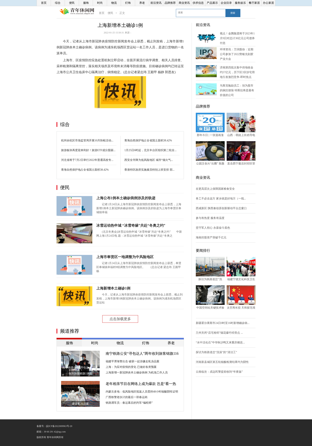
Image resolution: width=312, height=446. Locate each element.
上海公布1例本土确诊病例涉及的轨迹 (125, 198)
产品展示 (212, 2)
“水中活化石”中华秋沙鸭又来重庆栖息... (220, 342)
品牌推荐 (170, 2)
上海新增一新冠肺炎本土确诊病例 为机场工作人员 (137, 372)
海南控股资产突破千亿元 (211, 237)
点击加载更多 (120, 319)
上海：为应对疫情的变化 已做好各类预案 (131, 366)
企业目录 (226, 2)
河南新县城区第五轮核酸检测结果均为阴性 (222, 361)
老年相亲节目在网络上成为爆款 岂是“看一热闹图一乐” (141, 384)
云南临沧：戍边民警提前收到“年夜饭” (219, 371)
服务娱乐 (240, 2)
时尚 (100, 2)
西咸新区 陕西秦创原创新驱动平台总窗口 (221, 208)
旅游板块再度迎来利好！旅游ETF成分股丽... (88, 150)
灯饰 (128, 2)
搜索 (232, 13)
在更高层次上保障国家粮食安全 (215, 188)
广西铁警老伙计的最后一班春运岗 (126, 397)
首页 (44, 2)
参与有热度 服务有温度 (210, 218)
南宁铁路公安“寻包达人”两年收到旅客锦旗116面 (142, 354)
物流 (114, 2)
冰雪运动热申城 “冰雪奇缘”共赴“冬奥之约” (130, 225)
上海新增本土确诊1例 (113, 288)
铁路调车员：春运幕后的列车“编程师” (129, 402)
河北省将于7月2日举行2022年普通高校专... (87, 159)
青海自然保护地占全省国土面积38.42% (85, 169)
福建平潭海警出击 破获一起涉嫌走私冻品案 (132, 361)
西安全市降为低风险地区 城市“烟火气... (148, 159)
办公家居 (268, 2)
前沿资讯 (156, 2)
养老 (142, 2)
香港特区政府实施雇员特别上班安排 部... (149, 169)
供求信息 (198, 2)
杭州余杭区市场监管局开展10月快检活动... (87, 140)
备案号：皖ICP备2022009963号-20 (54, 426)
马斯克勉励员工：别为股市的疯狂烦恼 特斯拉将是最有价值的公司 (237, 90)
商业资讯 (184, 2)
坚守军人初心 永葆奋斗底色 (213, 227)
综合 (57, 2)
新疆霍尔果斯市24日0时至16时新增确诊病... (223, 323)
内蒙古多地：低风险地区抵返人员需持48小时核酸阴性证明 (142, 391)
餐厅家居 (254, 2)
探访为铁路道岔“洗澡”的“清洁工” (216, 352)
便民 (72, 2)
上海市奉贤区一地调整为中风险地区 (125, 257)
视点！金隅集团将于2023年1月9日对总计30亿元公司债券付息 (237, 38)
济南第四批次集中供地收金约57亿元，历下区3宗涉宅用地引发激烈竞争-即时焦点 (237, 72)
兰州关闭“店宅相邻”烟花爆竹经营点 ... (219, 332)
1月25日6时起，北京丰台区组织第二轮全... (150, 150)
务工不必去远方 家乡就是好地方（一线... (221, 198)
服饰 (86, 2)
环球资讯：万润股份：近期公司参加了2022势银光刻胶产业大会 (236, 54)
